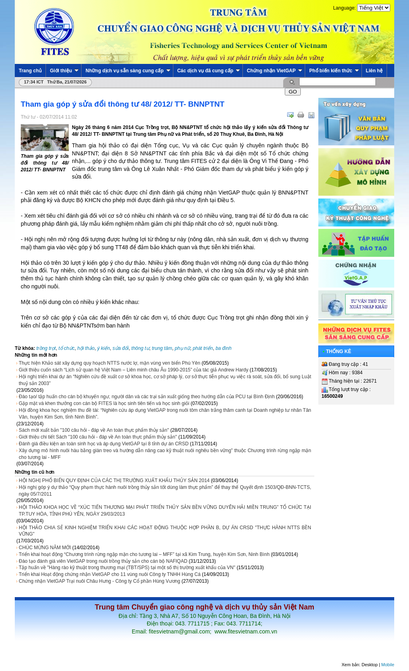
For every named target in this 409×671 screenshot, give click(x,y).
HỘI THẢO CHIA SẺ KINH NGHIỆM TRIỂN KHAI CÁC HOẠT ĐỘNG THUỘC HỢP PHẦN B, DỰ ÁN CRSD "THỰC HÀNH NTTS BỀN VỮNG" (165, 531)
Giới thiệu (64, 70)
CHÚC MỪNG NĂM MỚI (45, 547)
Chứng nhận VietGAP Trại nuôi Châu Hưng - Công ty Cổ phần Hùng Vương (99, 581)
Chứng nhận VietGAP (274, 70)
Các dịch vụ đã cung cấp (208, 70)
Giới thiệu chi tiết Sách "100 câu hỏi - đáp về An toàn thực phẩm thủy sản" (98, 437)
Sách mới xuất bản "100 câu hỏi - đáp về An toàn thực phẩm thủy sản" (94, 430)
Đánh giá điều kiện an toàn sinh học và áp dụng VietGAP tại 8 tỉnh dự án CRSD (104, 444)
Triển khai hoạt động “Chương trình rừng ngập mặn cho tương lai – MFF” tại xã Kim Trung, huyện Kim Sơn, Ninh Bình (144, 554)
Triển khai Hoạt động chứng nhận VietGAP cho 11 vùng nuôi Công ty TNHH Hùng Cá (110, 574)
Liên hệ (374, 70)
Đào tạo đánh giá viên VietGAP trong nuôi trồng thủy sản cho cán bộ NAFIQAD (103, 561)
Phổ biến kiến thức (334, 70)
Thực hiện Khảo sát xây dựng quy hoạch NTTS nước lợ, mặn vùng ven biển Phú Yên (109, 363)
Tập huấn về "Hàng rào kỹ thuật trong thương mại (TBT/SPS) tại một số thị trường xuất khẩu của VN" (127, 567)
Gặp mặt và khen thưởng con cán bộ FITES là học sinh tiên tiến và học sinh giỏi (104, 403)
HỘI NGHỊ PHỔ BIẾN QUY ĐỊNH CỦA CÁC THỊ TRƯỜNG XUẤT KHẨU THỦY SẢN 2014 (114, 480)
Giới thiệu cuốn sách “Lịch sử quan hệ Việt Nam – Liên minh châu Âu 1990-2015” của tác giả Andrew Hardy (133, 370)
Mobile (387, 664)
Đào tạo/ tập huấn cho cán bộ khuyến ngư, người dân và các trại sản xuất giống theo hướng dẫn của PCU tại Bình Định (147, 396)
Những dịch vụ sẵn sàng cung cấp (127, 70)
